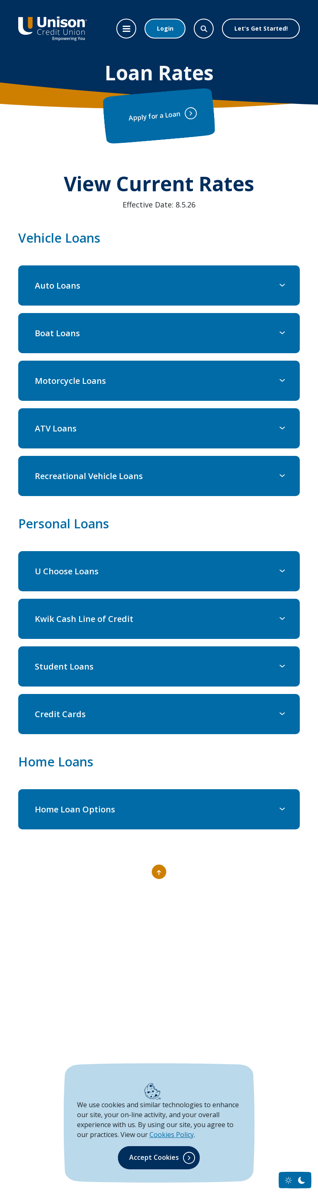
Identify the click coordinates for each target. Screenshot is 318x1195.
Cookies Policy (171, 1134)
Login (165, 28)
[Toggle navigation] (126, 29)
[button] (159, 285)
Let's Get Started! (261, 28)
